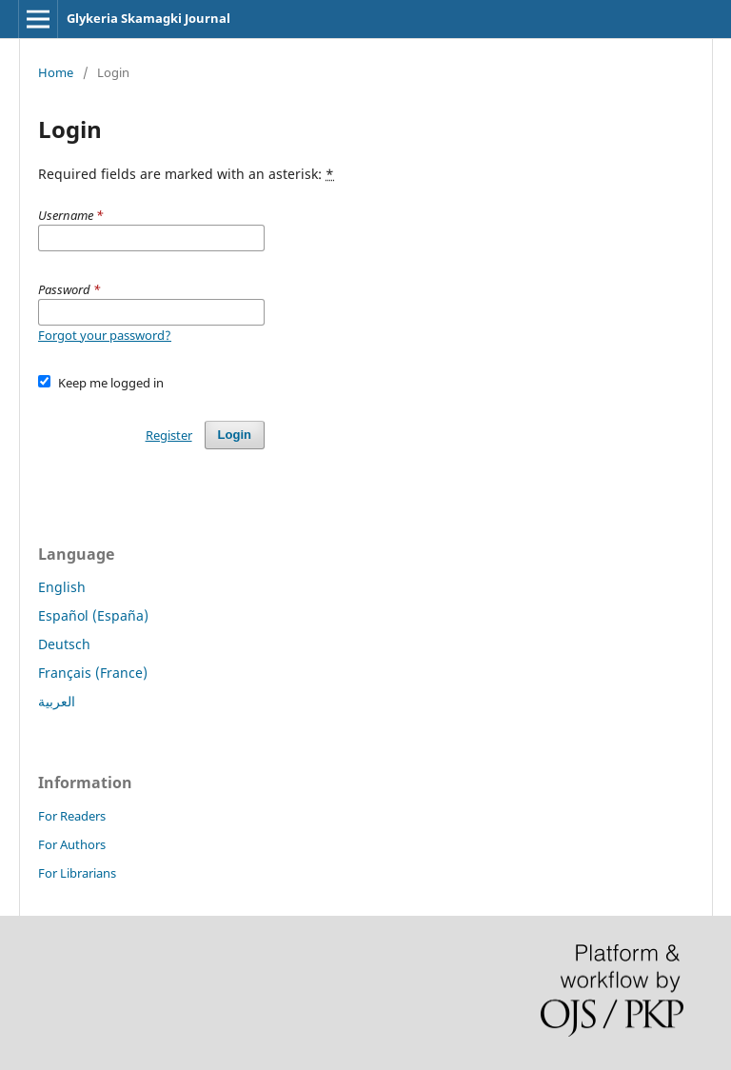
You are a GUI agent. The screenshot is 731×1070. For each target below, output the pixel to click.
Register (169, 435)
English (62, 587)
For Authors (72, 844)
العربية (56, 701)
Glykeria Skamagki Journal (148, 18)
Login (234, 434)
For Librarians (77, 873)
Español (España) (93, 615)
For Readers (72, 815)
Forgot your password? (104, 335)
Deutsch (64, 644)
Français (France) (93, 673)
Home (55, 72)
